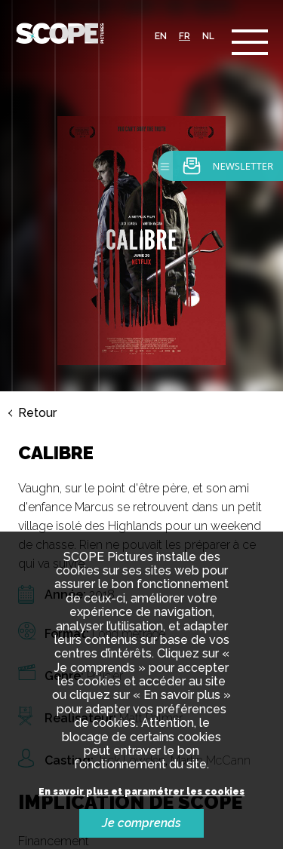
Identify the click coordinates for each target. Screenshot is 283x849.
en (161, 36)
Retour (37, 413)
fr (184, 36)
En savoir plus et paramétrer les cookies (141, 792)
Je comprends (141, 823)
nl (208, 36)
